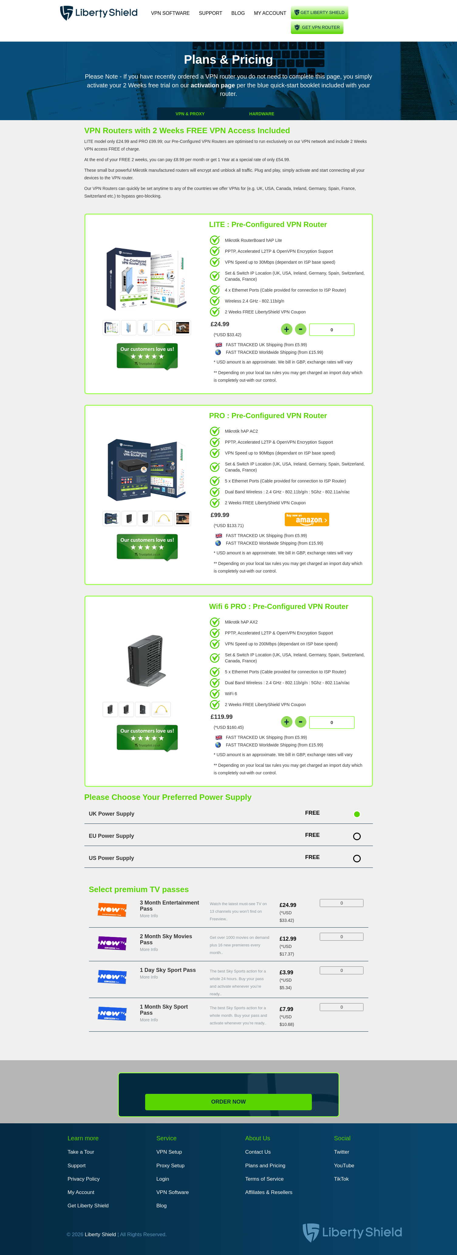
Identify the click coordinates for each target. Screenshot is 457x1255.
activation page (214, 85)
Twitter (341, 1152)
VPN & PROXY (190, 113)
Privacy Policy (84, 1179)
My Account (270, 13)
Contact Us (258, 1152)
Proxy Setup (170, 1166)
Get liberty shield (323, 12)
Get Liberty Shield (88, 1206)
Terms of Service (264, 1179)
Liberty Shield (100, 1234)
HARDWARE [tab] (261, 113)
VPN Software (170, 13)
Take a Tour (81, 1152)
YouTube (344, 1166)
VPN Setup (169, 1152)
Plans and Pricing (265, 1166)
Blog (238, 13)
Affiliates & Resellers (269, 1192)
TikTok (341, 1179)
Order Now (228, 1102)
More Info (149, 915)
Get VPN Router (321, 27)
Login (162, 1179)
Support (210, 13)
